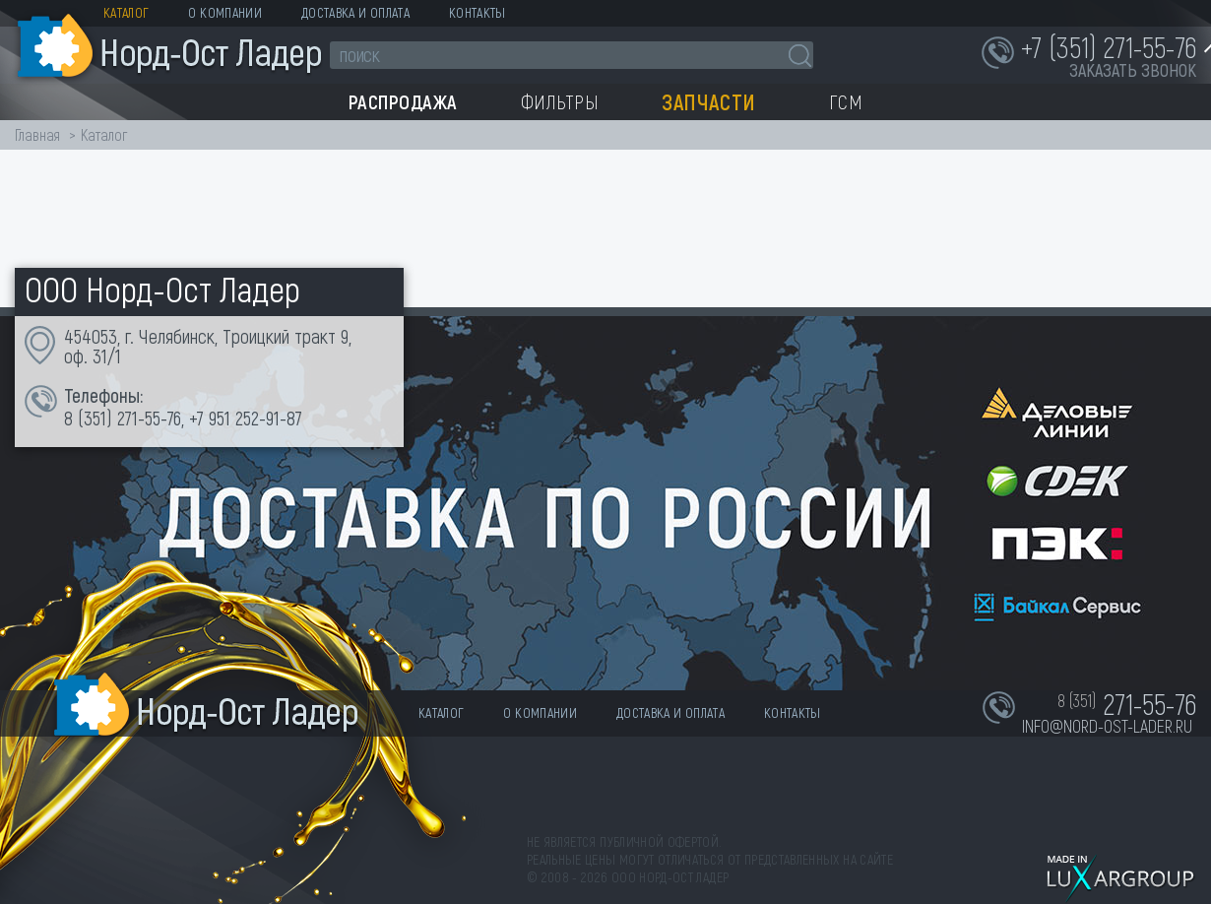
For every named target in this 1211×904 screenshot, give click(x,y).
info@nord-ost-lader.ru (1107, 726)
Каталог (126, 12)
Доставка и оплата (355, 12)
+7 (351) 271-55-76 (1108, 46)
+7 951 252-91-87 (245, 417)
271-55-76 (149, 417)
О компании (225, 12)
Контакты (477, 12)
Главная (37, 134)
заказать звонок (1132, 70)
